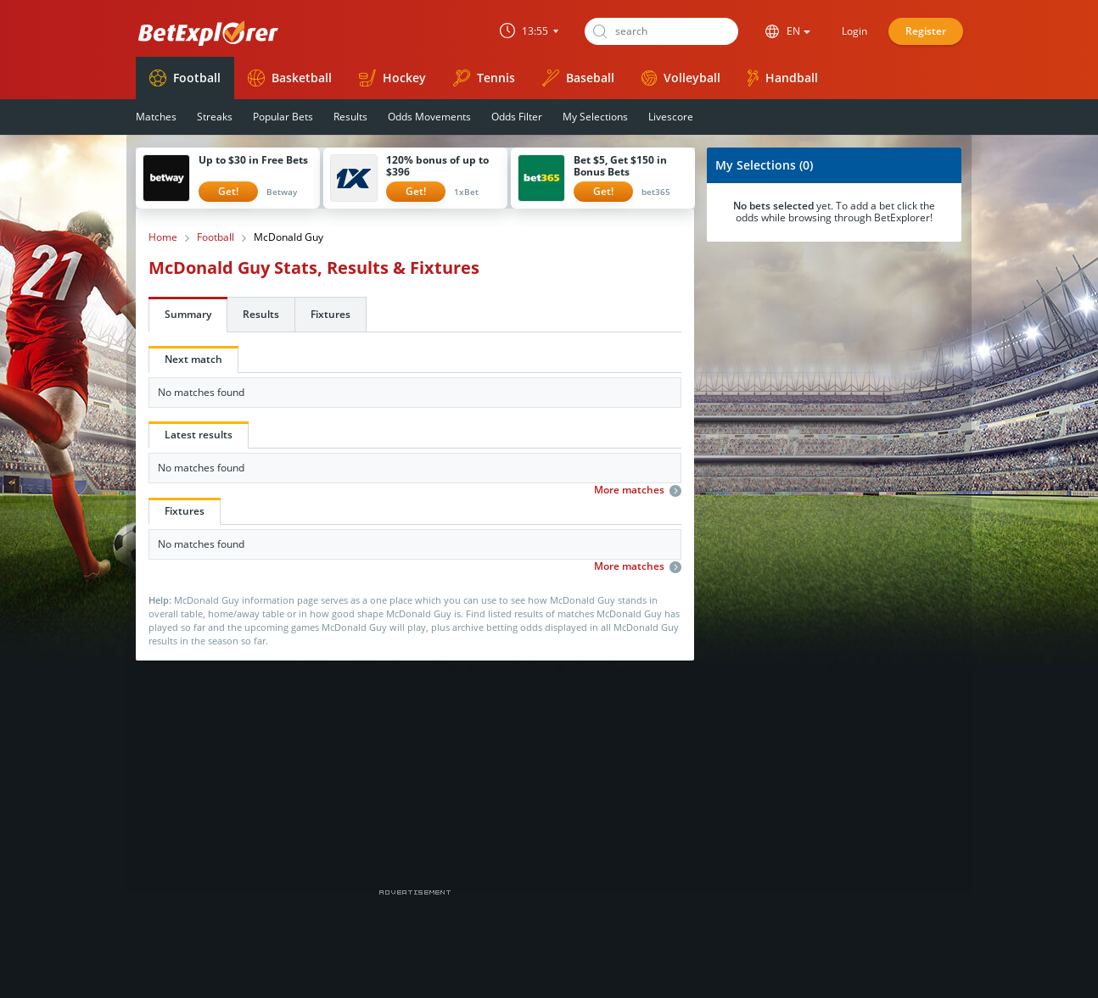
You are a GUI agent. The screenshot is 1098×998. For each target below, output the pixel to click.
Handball (783, 78)
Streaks (214, 116)
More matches (637, 490)
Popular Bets (283, 116)
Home (162, 237)
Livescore (670, 116)
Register (925, 31)
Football (185, 78)
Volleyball (680, 78)
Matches (156, 116)
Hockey (392, 78)
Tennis (484, 78)
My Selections (595, 116)
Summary (188, 314)
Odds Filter (516, 116)
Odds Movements (429, 116)
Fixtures (330, 314)
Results (350, 116)
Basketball (290, 78)
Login (854, 31)
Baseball (578, 78)
